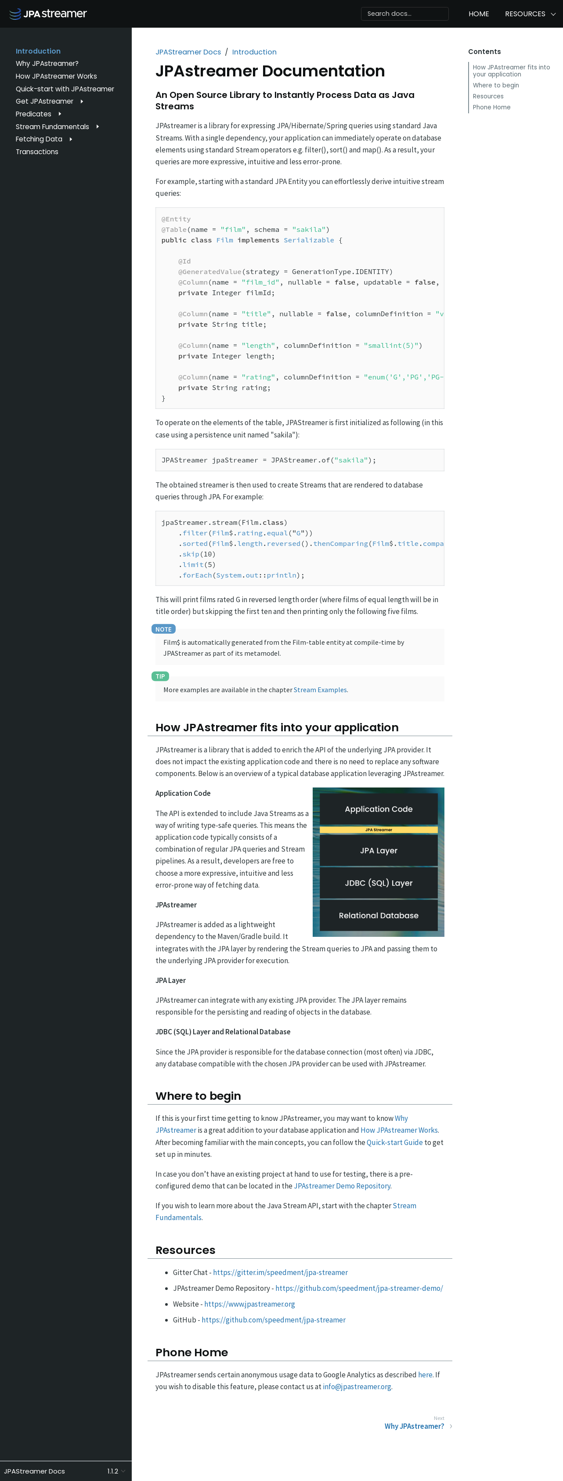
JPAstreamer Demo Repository (342, 1186)
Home (479, 14)
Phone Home (492, 107)
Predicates (33, 114)
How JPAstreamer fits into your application (511, 71)
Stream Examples (320, 689)
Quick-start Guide (395, 1142)
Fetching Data (39, 139)
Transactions (37, 151)
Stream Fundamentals (52, 126)
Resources (525, 14)
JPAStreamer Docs (188, 52)
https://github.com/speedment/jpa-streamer (274, 1320)
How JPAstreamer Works (56, 76)
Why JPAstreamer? (47, 63)
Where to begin (496, 85)
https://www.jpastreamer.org (249, 1304)
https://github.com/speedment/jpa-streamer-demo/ (359, 1288)
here (425, 1375)
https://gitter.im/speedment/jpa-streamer (280, 1272)
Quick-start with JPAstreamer (65, 89)
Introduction (38, 51)
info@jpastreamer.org (357, 1386)
